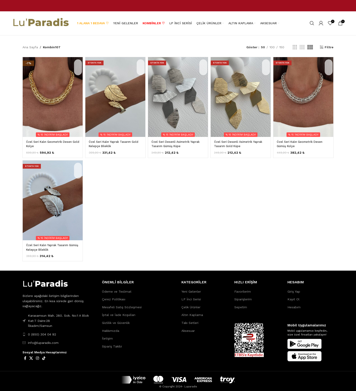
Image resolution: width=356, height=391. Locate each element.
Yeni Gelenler (191, 289)
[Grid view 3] (295, 47)
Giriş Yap (293, 289)
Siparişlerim (243, 297)
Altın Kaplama (192, 312)
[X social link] (31, 355)
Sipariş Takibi (112, 344)
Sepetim (240, 304)
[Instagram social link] (38, 355)
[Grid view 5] (310, 47)
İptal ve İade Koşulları (118, 312)
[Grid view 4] (302, 47)
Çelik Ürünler (190, 304)
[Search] (311, 23)
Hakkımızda (110, 328)
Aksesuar (188, 328)
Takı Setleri (189, 320)
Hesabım (294, 304)
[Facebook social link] (25, 355)
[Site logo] (40, 23)
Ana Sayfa (30, 47)
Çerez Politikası (113, 297)
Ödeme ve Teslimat (116, 289)
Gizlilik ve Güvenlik (116, 320)
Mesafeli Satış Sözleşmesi (122, 304)
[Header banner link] (178, 5)
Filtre (329, 47)
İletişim (107, 336)
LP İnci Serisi (191, 297)
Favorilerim (242, 289)
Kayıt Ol (293, 297)
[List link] (58, 331)
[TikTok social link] (44, 355)
